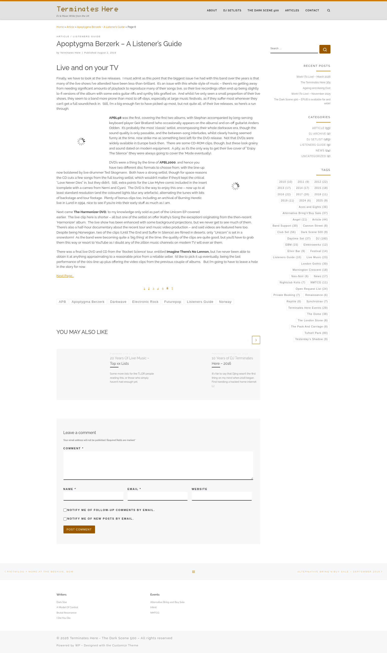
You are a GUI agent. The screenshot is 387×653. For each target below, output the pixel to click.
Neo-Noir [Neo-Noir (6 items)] (300, 276)
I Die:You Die (64, 618)
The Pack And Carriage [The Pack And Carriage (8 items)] (309, 326)
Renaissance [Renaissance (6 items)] (316, 295)
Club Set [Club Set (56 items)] (286, 232)
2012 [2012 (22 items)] (321, 182)
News (320, 150)
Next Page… (65, 276)
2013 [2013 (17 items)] (284, 188)
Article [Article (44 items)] (320, 219)
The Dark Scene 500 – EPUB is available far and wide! (302, 101)
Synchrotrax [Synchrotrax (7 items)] (317, 301)
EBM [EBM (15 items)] (291, 244)
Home (60, 26)
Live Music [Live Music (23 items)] (317, 257)
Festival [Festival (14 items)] (319, 251)
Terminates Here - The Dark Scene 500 (103, 638)
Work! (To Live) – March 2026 (313, 76)
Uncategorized (313, 156)
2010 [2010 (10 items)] (285, 182)
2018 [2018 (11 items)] (321, 194)
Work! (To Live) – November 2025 (310, 93)
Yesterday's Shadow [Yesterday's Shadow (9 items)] (311, 339)
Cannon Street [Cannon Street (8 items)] (315, 225)
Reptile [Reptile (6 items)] (294, 301)
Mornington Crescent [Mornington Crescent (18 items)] (310, 270)
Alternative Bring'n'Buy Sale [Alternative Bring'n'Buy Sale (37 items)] (305, 213)
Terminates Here (70, 53)
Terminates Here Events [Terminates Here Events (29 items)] (308, 308)
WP (77, 645)
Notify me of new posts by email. (100, 518)
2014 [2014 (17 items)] (303, 188)
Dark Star (62, 602)
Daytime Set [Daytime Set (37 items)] (299, 238)
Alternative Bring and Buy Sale (167, 602)
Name (69, 489)
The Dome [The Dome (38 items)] (317, 314)
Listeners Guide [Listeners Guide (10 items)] (287, 257)
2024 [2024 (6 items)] (305, 200)
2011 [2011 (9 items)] (303, 182)
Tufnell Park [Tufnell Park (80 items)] (316, 333)
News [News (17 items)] (321, 276)
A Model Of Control (67, 607)
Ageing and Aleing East (316, 88)
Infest (153, 607)
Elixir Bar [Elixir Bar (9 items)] (296, 251)
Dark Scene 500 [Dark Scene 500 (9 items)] (314, 232)
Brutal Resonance (67, 612)
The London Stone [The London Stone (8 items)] (313, 320)
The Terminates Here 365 (315, 82)
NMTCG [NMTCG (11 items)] (319, 282)
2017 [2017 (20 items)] (303, 194)
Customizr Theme (125, 645)
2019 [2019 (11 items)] (287, 200)
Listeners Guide (313, 144)
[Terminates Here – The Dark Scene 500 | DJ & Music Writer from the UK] (87, 8)
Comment (73, 448)
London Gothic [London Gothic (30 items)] (314, 263)
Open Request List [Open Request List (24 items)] (312, 289)
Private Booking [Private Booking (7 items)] (286, 295)
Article (70, 26)
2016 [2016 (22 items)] (284, 194)
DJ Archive (317, 133)
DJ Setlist (315, 139)
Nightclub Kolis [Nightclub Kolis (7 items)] (292, 282)
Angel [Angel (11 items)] (300, 219)
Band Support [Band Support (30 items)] (285, 225)
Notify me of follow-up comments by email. (111, 509)
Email (134, 489)
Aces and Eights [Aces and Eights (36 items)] (313, 207)
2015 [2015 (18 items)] (321, 188)
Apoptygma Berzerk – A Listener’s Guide (101, 26)
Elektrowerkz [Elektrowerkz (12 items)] (316, 244)
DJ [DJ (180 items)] (322, 238)
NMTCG (154, 612)
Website (200, 489)
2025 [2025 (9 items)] (322, 200)
